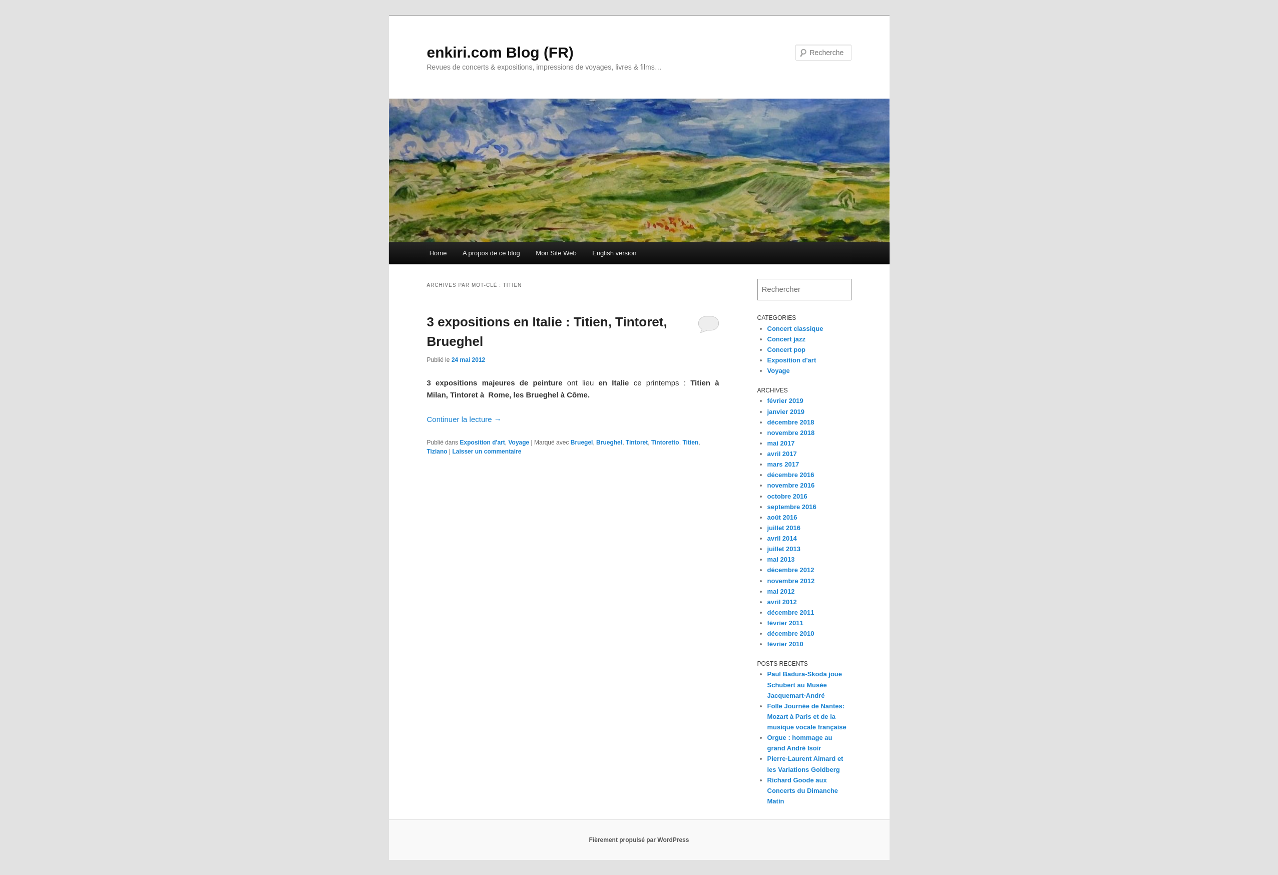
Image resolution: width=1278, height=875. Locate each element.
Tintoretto (665, 442)
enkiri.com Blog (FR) (500, 52)
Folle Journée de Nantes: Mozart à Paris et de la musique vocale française (806, 716)
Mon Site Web (556, 253)
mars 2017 (783, 464)
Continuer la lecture (464, 419)
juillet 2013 (783, 549)
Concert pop (786, 349)
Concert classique (795, 328)
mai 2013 (781, 559)
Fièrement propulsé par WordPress (639, 839)
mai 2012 (781, 591)
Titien (690, 442)
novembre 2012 (791, 581)
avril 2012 (782, 602)
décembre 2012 (790, 570)
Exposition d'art (482, 442)
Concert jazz (786, 339)
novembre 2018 (791, 432)
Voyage (518, 442)
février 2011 (785, 623)
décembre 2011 (790, 612)
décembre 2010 (790, 633)
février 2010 (785, 644)
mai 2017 (781, 443)
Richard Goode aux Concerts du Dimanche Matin (802, 790)
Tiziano (437, 451)
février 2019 (785, 400)
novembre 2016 (791, 485)
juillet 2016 (783, 528)
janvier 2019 (785, 411)
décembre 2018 (790, 422)
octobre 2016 (787, 496)
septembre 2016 (791, 507)
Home (438, 253)
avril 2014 (782, 538)
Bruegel (582, 442)
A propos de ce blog (491, 253)
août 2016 (782, 517)
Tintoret (637, 442)
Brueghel (609, 442)
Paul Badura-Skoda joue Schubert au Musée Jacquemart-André (804, 684)
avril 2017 (782, 454)
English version (614, 253)
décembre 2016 (790, 475)
